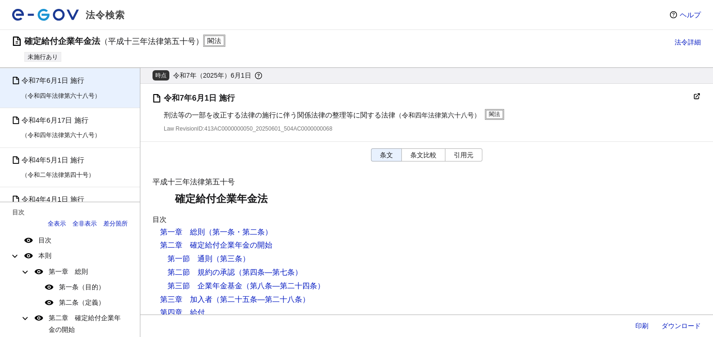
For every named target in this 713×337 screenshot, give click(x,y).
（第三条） (231, 259)
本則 (44, 255)
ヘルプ (690, 15)
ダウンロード (681, 326)
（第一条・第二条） (238, 232)
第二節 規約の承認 (201, 272)
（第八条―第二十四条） (283, 286)
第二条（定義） (82, 302)
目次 (44, 240)
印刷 (641, 326)
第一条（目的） (82, 287)
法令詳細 (688, 42)
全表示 (57, 223)
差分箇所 (115, 223)
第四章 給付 (182, 312)
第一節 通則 (189, 259)
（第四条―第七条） (268, 272)
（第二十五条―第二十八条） (261, 299)
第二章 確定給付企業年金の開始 (85, 323)
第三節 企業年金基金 (204, 286)
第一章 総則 (68, 271)
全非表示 (85, 223)
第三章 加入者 (186, 299)
